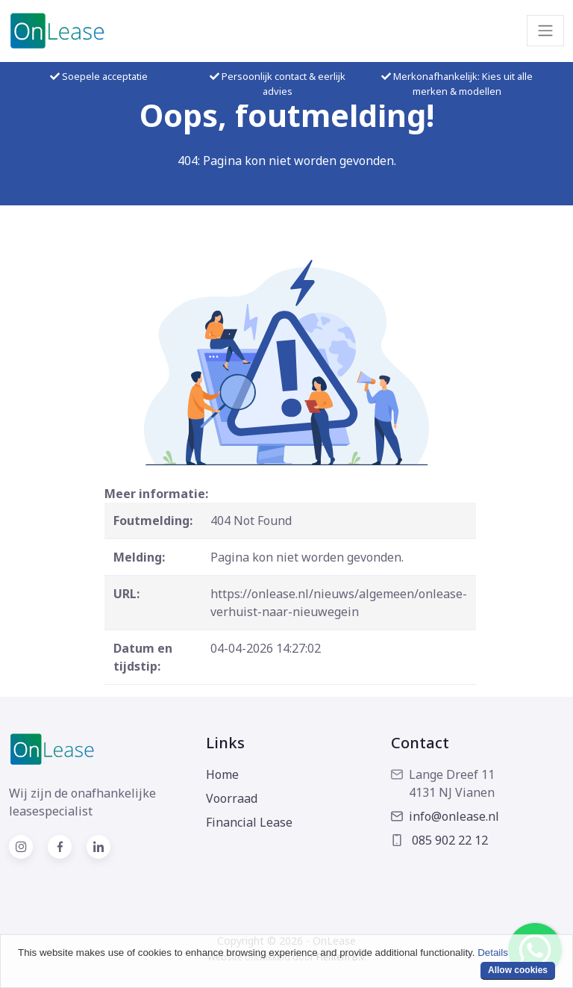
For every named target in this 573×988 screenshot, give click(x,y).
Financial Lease (249, 822)
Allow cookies (518, 970)
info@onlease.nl (445, 816)
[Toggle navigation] (545, 30)
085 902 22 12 (439, 840)
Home (222, 774)
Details (493, 952)
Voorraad (231, 798)
